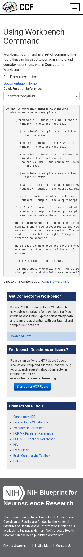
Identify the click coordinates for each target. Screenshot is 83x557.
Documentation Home (20, 83)
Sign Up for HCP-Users (32, 386)
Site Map (44, 545)
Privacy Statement (16, 545)
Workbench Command (28, 428)
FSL (15, 444)
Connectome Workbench (30, 422)
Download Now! (20, 336)
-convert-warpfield (55, 281)
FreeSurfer (21, 450)
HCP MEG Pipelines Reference (34, 439)
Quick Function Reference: (22, 88)
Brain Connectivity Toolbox (31, 455)
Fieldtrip (18, 461)
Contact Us (63, 545)
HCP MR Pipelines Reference (33, 433)
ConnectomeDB (24, 417)
